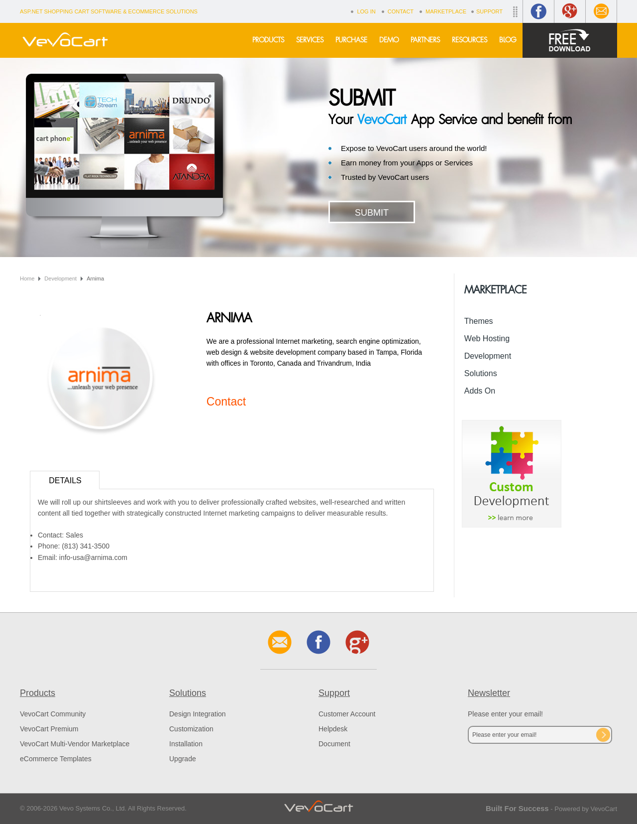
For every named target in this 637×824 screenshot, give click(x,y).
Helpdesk (332, 729)
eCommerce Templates (56, 759)
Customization (191, 729)
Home (27, 278)
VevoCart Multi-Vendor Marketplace (74, 744)
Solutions (480, 373)
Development (60, 278)
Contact (401, 11)
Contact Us (601, 11)
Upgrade (182, 759)
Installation (186, 744)
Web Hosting (487, 338)
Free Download (570, 40)
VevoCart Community (53, 714)
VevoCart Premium (49, 729)
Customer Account (346, 714)
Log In (366, 11)
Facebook (538, 11)
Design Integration (197, 714)
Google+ (570, 11)
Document (334, 744)
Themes (478, 321)
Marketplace (445, 11)
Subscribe (603, 735)
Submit (372, 213)
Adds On (479, 391)
